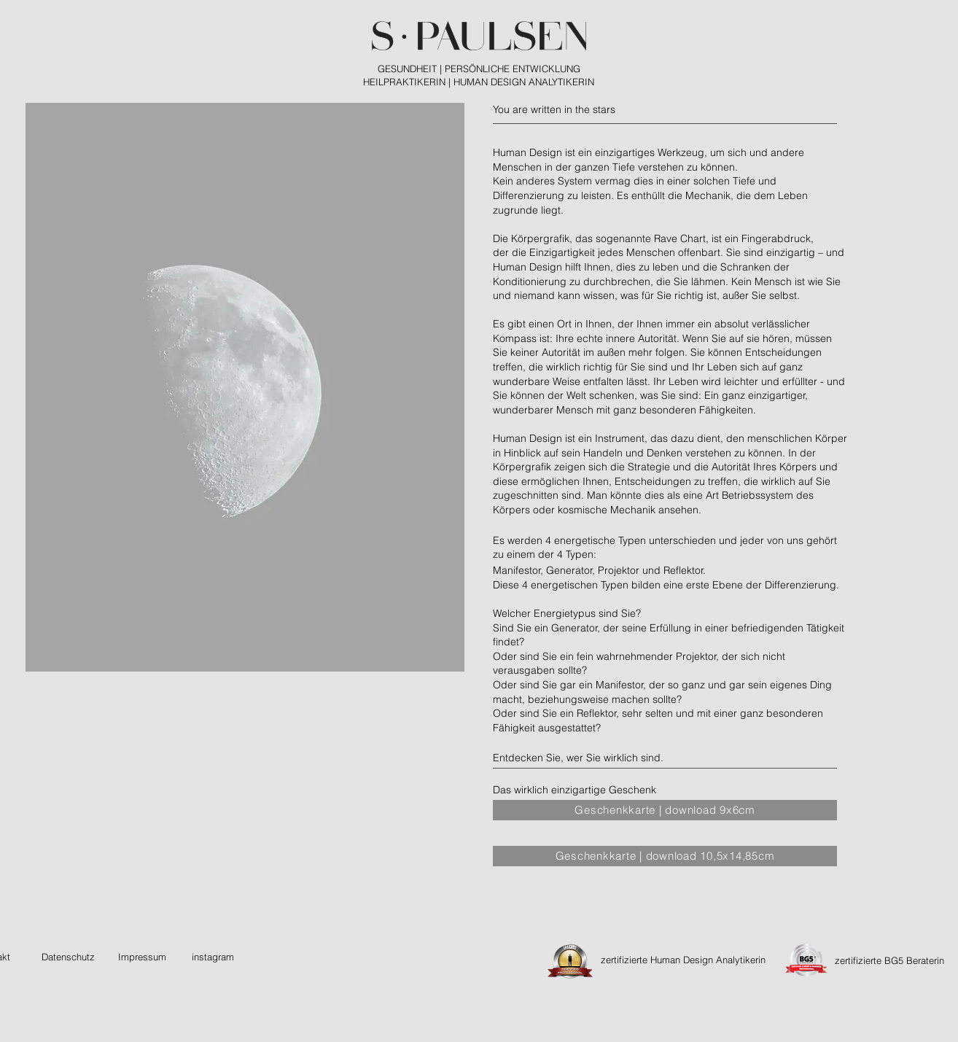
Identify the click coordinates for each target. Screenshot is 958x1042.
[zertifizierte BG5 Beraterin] (889, 960)
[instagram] (212, 956)
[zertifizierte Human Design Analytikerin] (683, 960)
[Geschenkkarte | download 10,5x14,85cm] (665, 856)
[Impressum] (142, 956)
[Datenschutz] (68, 956)
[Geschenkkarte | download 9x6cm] (665, 810)
